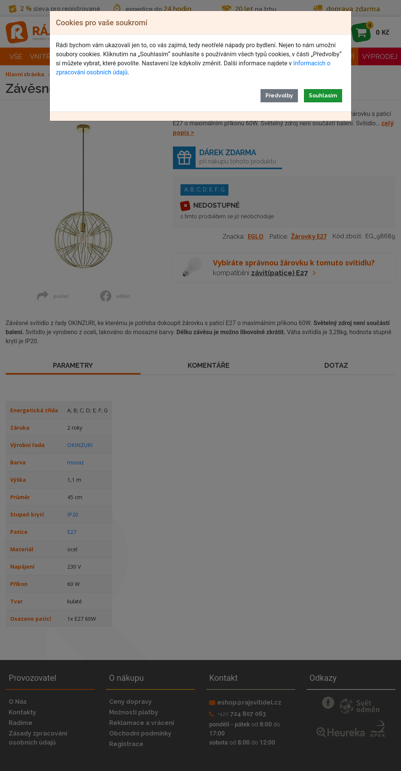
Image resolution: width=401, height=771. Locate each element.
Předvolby (279, 96)
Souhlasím (323, 96)
